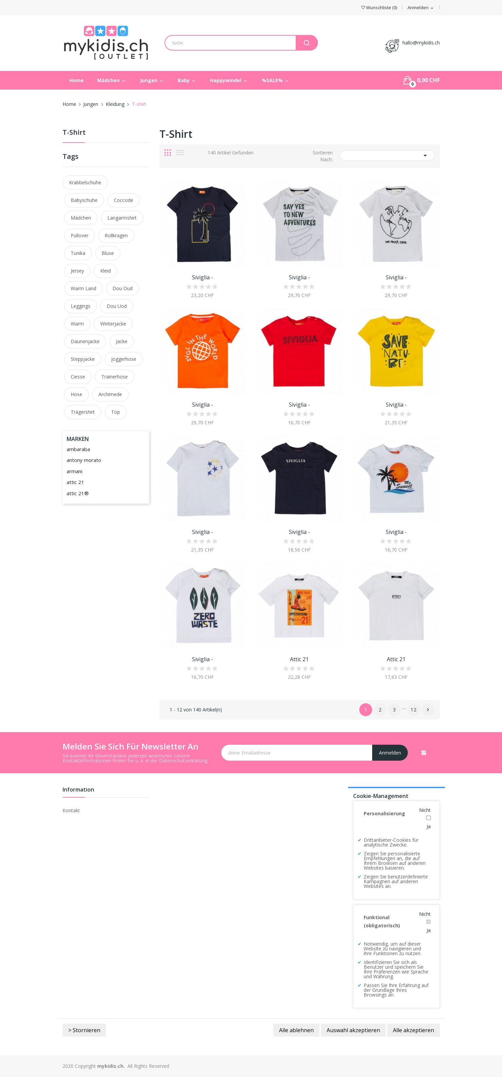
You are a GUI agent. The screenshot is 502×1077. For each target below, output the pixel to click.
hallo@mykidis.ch (421, 42)
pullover (79, 235)
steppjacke (83, 359)
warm (77, 323)
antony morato (84, 460)
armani (74, 471)
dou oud (122, 288)
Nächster (428, 710)
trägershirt (83, 412)
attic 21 (75, 482)
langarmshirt (122, 218)
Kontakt (71, 810)
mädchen (81, 218)
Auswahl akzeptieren (353, 1030)
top (115, 412)
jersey (77, 270)
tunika (78, 253)
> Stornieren (84, 1030)
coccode (123, 200)
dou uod (117, 306)
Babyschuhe (84, 200)
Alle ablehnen (296, 1030)
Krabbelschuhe (85, 182)
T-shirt (74, 133)
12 (414, 709)
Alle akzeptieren (413, 1030)
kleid (105, 270)
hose (76, 394)
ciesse (78, 376)
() (379, 7)
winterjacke (113, 323)
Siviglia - (202, 277)
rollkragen (116, 235)
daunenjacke (85, 341)
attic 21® (78, 493)
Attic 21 (299, 659)
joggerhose (123, 359)
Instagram (423, 752)
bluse (108, 253)
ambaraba (78, 449)
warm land (83, 288)
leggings (80, 306)
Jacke (121, 341)
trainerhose (114, 376)
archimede (110, 394)
